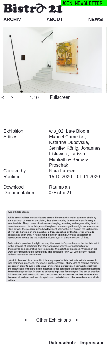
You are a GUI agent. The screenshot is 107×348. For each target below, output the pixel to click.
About (55, 19)
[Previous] (5, 97)
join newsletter (81, 3)
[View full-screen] (59, 96)
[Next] (14, 97)
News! (96, 19)
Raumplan (59, 187)
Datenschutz (62, 342)
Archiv (12, 19)
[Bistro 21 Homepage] (33, 7)
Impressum (92, 342)
